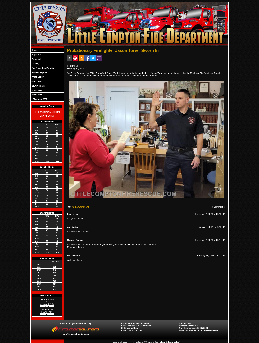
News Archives (38, 86)
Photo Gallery (37, 77)
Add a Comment (80, 206)
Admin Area (36, 95)
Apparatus (36, 55)
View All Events (47, 116)
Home (34, 50)
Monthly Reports (39, 72)
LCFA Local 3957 (39, 99)
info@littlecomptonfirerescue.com (202, 330)
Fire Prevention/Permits (42, 68)
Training (35, 63)
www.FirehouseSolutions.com (76, 334)
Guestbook (36, 81)
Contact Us (36, 90)
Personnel (36, 59)
